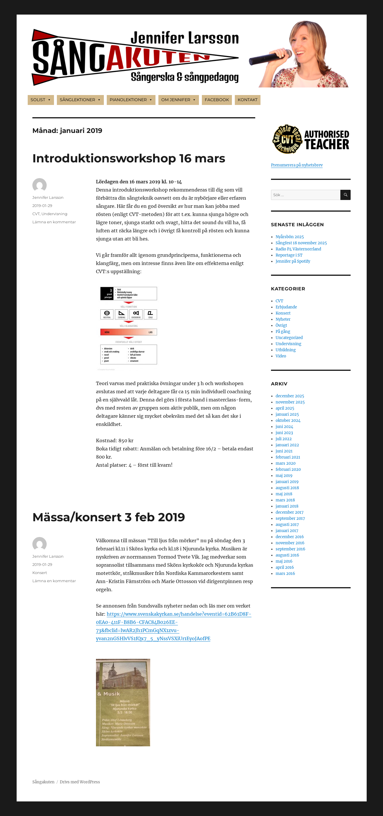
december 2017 (290, 512)
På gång (283, 331)
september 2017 (290, 518)
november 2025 (290, 402)
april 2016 (285, 567)
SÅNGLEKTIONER (80, 99)
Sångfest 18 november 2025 (301, 243)
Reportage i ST (289, 255)
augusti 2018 (287, 487)
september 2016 (290, 549)
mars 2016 (285, 573)
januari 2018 (287, 506)
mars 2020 (285, 463)
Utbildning (286, 350)
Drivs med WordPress (80, 782)
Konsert (39, 572)
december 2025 (290, 396)
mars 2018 (285, 500)
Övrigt (281, 325)
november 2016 (290, 543)
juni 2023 (284, 432)
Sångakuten (43, 782)
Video (281, 356)
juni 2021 (284, 451)
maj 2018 (284, 494)
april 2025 (285, 408)
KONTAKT (248, 99)
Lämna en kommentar (54, 222)
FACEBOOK (217, 99)
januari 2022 (287, 445)
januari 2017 (287, 530)
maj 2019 (284, 475)
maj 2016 (284, 561)
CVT (36, 213)
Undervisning (54, 213)
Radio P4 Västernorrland (298, 249)
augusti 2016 (287, 555)
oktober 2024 (288, 420)
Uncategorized (289, 337)
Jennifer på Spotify (293, 261)
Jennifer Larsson (48, 197)
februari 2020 (288, 469)
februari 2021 (288, 457)
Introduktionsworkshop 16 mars (128, 158)
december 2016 (290, 536)
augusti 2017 (287, 524)
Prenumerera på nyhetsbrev (297, 165)
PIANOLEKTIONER (131, 99)
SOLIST (41, 99)
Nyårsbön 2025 (290, 236)
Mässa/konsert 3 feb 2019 (108, 517)
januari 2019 (287, 481)
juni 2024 (284, 426)
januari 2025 (287, 414)
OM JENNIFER (178, 99)
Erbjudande (286, 307)
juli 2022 (284, 438)
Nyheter (283, 319)
